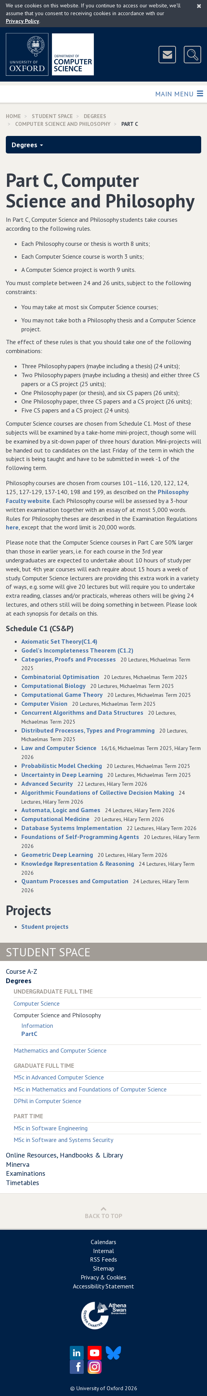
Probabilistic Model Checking (61, 765)
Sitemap (103, 1268)
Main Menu (179, 93)
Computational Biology (53, 685)
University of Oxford (99, 1388)
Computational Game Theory (62, 694)
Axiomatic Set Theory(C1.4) (59, 641)
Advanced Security (47, 783)
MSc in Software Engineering (51, 1128)
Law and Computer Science (59, 748)
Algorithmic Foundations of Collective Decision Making (97, 792)
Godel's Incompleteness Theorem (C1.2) (77, 650)
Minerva (17, 1164)
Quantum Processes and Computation (74, 881)
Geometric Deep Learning (57, 854)
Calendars (103, 1242)
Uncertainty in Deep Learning (62, 774)
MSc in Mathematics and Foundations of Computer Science (90, 1089)
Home (13, 116)
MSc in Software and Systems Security (63, 1140)
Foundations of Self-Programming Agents (80, 837)
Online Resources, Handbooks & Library (64, 1155)
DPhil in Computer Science (47, 1101)
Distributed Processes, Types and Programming (88, 730)
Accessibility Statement (103, 1286)
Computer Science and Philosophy (62, 123)
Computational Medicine (55, 819)
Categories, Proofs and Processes (68, 659)
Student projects (45, 926)
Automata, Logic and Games (60, 810)
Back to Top (103, 1212)
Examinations (25, 1173)
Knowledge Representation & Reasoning (77, 863)
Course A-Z (21, 971)
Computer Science (37, 1003)
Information (37, 1025)
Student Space (52, 116)
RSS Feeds (103, 1259)
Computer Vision (44, 703)
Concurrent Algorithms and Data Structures (82, 712)
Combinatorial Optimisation (60, 677)
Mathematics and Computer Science (60, 1050)
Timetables (22, 1182)
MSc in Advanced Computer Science (59, 1077)
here (12, 527)
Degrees (95, 116)
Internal (103, 1251)
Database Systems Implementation (71, 828)
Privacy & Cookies (103, 1277)
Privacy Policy (22, 20)
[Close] (199, 5)
